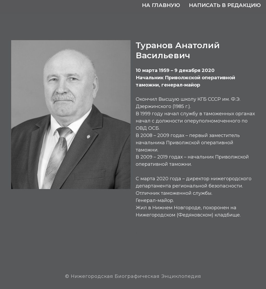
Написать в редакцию (225, 5)
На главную (161, 5)
